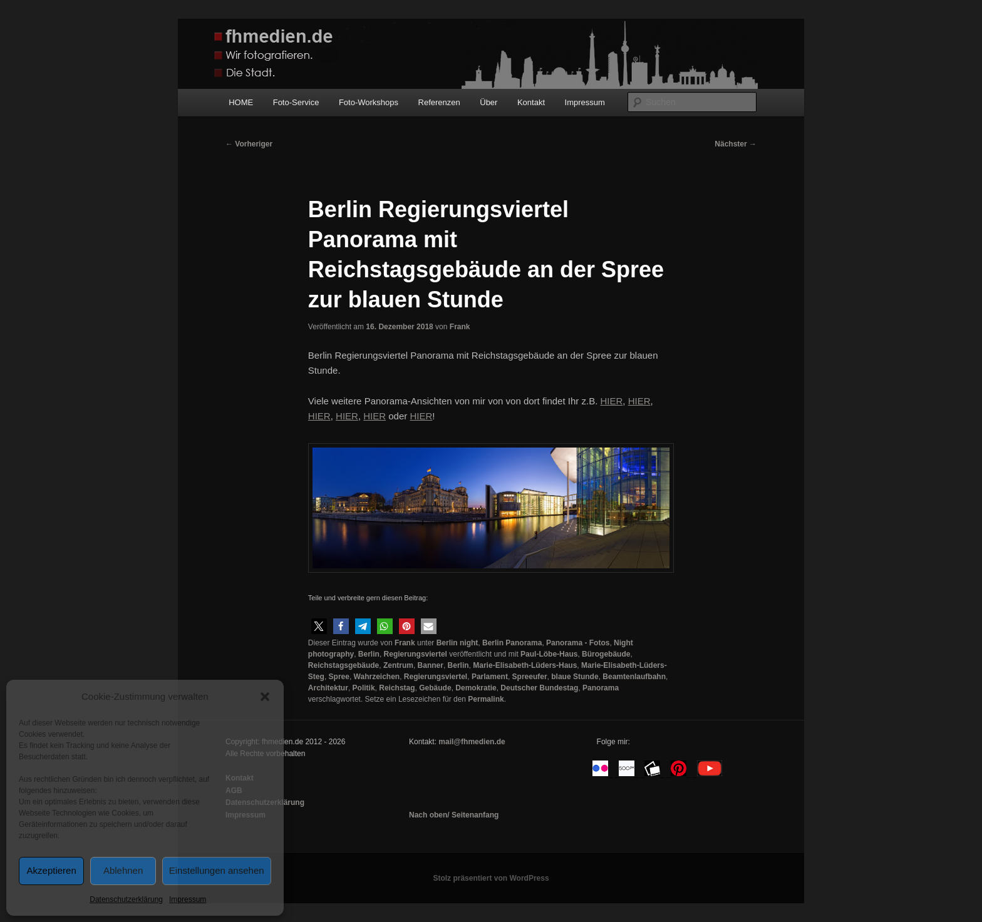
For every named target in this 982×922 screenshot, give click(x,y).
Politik (364, 688)
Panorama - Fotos (577, 642)
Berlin (369, 654)
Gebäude (435, 688)
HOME (241, 102)
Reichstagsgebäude (343, 665)
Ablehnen (123, 870)
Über (488, 102)
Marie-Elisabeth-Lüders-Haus (525, 665)
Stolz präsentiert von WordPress (491, 878)
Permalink (486, 699)
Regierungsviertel (415, 654)
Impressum (187, 899)
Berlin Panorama (512, 642)
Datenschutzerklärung (126, 899)
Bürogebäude (606, 654)
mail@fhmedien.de (471, 741)
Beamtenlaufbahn (634, 676)
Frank (460, 326)
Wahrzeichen (377, 676)
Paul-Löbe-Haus (548, 654)
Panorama (600, 688)
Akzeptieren (51, 870)
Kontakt (531, 102)
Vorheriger (248, 144)
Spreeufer (529, 676)
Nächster (736, 144)
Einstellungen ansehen (216, 870)
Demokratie (475, 688)
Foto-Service (296, 102)
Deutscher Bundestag (539, 688)
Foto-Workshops (368, 102)
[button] (265, 696)
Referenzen (439, 102)
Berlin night (457, 642)
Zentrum (398, 665)
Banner (430, 665)
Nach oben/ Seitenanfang (454, 815)
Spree (339, 676)
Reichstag (397, 688)
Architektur (328, 688)
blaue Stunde (574, 676)
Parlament (490, 676)
